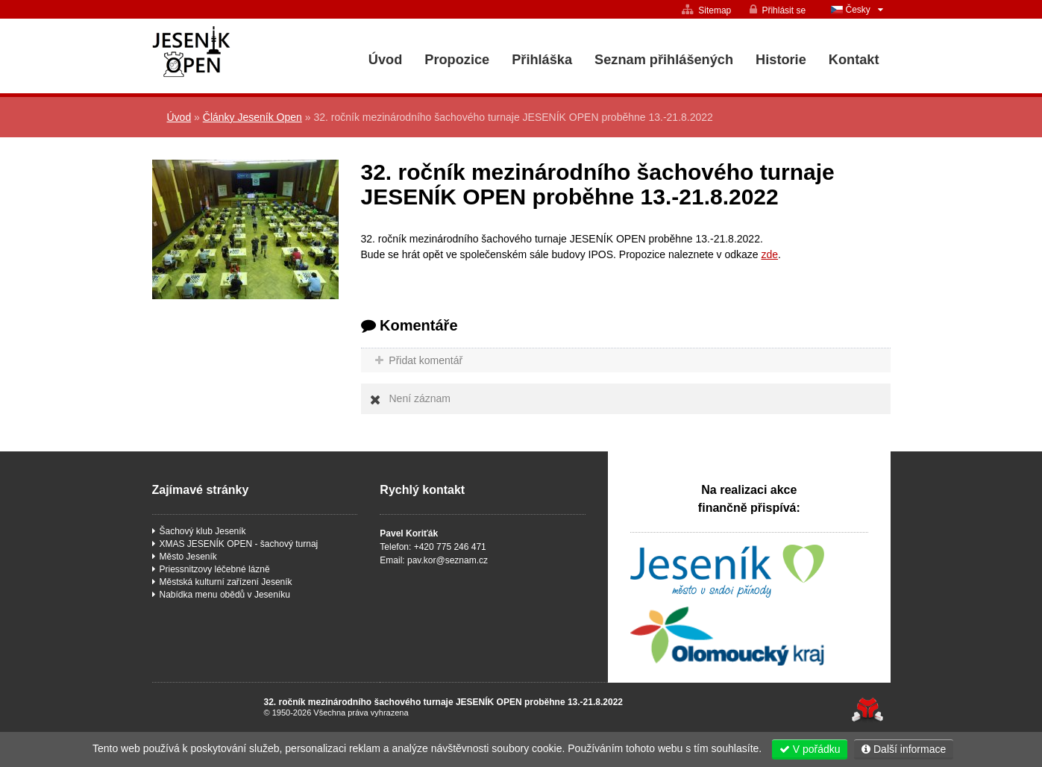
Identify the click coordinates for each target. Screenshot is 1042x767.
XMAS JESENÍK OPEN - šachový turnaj (239, 544)
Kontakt (854, 59)
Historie (781, 59)
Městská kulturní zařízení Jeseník (226, 582)
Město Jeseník (188, 556)
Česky (858, 9)
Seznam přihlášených (663, 59)
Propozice (456, 59)
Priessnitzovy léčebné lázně (215, 569)
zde (769, 254)
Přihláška (542, 59)
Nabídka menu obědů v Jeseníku (225, 594)
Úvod (233, 52)
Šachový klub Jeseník (203, 531)
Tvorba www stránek (868, 710)
